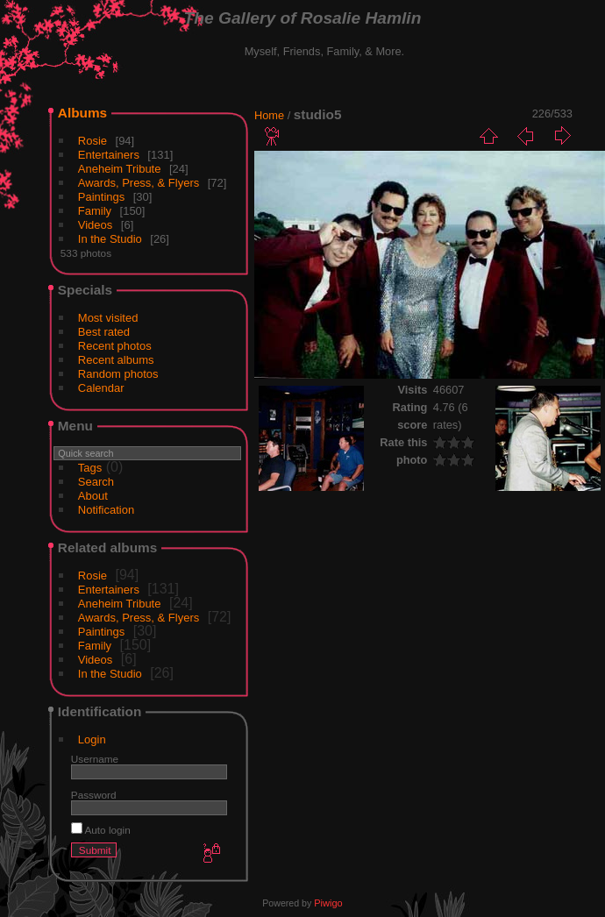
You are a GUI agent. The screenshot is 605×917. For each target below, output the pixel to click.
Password (94, 794)
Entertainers (108, 154)
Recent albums (116, 359)
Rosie (92, 140)
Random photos (118, 373)
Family (94, 210)
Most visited (108, 317)
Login (92, 739)
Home (269, 115)
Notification (106, 509)
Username (94, 758)
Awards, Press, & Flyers (138, 182)
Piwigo (328, 903)
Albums (82, 112)
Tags (90, 467)
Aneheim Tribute (119, 168)
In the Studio (110, 238)
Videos (95, 224)
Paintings (101, 196)
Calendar (101, 388)
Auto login (101, 829)
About (93, 495)
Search (96, 481)
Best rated (104, 331)
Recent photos (115, 345)
